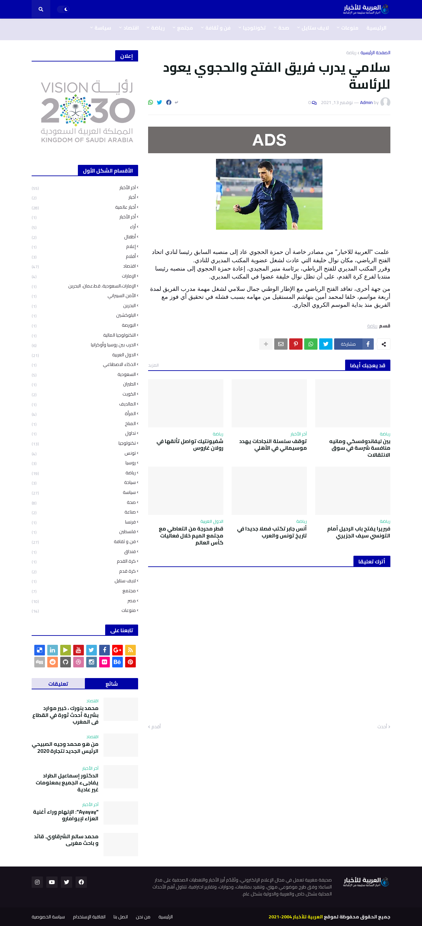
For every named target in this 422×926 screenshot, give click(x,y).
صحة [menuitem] (283, 28)
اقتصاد (84, 266)
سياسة (84, 492)
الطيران (84, 384)
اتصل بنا (120, 916)
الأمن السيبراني (84, 295)
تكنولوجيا (84, 443)
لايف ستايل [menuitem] (315, 28)
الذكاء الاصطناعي (84, 364)
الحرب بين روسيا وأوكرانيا (84, 344)
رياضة (351, 52)
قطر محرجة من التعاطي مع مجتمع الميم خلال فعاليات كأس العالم (191, 535)
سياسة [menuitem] (103, 28)
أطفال (84, 236)
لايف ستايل (84, 580)
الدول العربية (84, 354)
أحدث (382, 727)
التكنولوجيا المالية (84, 335)
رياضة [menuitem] (158, 28)
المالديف (84, 404)
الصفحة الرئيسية (375, 52)
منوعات (84, 610)
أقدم (156, 727)
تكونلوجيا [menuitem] (254, 28)
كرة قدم (84, 571)
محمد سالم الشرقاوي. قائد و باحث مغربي (66, 840)
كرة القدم (84, 561)
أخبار (84, 197)
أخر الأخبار (84, 216)
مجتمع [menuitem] (185, 28)
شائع (112, 684)
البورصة (84, 325)
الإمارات (84, 276)
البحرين (84, 305)
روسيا (84, 462)
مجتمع (84, 590)
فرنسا (84, 522)
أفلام (84, 256)
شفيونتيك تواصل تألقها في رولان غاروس (189, 445)
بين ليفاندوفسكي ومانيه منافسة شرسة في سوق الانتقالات (359, 448)
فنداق (84, 551)
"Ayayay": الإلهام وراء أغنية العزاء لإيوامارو (66, 815)
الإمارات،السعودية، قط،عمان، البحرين (84, 286)
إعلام (84, 246)
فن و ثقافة (84, 541)
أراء (84, 226)
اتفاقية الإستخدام (89, 916)
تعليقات (58, 684)
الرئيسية (165, 916)
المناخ (84, 423)
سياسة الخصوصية (48, 916)
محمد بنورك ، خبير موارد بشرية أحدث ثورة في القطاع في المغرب (65, 715)
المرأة (84, 413)
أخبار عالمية (84, 207)
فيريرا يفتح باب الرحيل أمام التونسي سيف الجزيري (358, 532)
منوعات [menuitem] (349, 28)
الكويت (84, 394)
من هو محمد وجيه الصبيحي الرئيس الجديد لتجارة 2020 (65, 747)
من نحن (143, 916)
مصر (84, 600)
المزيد (153, 365)
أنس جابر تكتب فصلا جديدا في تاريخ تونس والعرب (272, 532)
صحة (84, 502)
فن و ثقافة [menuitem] (218, 28)
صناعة (84, 512)
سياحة (84, 482)
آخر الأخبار (84, 188)
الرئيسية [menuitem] (376, 28)
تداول (84, 433)
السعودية (84, 374)
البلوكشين (84, 315)
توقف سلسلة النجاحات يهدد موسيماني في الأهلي (273, 445)
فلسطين (84, 531)
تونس (84, 453)
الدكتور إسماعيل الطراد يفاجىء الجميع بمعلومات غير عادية (67, 782)
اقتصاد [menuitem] (131, 28)
